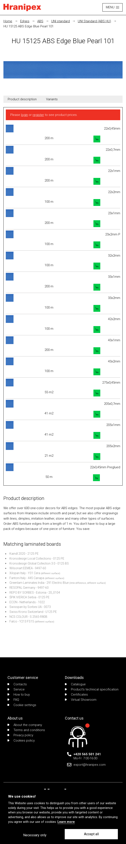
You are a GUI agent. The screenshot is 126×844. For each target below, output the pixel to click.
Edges (24, 21)
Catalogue (75, 684)
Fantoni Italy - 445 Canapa (26, 578)
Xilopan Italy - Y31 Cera (24, 573)
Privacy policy (20, 735)
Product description (22, 99)
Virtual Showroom (80, 700)
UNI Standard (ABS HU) (94, 21)
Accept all (91, 834)
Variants (52, 99)
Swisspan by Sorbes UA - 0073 (30, 607)
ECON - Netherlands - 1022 (27, 602)
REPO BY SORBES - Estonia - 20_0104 (34, 592)
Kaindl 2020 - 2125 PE (24, 553)
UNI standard (60, 21)
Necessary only (34, 835)
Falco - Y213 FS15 (21, 621)
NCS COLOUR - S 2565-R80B (28, 616)
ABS (40, 21)
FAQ (13, 700)
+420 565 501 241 (87, 754)
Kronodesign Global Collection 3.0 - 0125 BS (39, 563)
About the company (25, 725)
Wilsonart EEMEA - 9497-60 (27, 568)
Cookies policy (21, 740)
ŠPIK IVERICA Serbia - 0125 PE (29, 597)
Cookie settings (22, 705)
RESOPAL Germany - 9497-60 (29, 587)
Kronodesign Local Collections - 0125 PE (36, 558)
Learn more (66, 822)
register (38, 115)
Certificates (76, 694)
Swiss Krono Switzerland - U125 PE (33, 611)
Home (7, 21)
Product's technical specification (91, 689)
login (24, 115)
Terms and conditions (26, 730)
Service (16, 689)
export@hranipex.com (90, 765)
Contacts (17, 684)
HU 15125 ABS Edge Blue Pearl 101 (28, 26)
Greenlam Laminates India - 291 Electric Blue (39, 582)
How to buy (19, 694)
